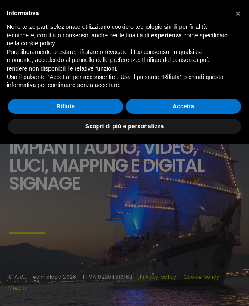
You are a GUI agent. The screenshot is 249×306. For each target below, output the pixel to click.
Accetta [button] (183, 106)
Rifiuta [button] (66, 106)
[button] (238, 13)
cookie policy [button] (37, 43)
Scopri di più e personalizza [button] (124, 126)
